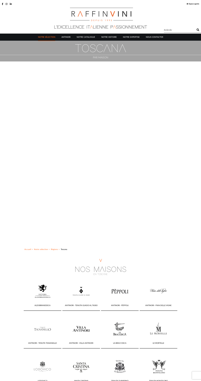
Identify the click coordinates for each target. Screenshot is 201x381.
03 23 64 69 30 (104, 277)
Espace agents (193, 4)
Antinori (65, 37)
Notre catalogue (86, 37)
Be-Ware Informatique (122, 374)
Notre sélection (46, 37)
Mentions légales (116, 368)
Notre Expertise (131, 37)
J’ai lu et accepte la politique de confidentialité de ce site (76, 347)
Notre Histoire (109, 37)
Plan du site (82, 368)
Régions (54, 50)
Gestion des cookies (98, 368)
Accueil (27, 50)
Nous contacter (154, 37)
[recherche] (179, 29)
